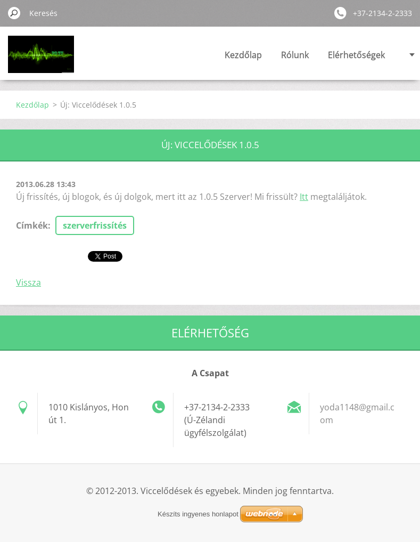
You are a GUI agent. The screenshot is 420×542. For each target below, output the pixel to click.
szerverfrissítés (95, 225)
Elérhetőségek (356, 55)
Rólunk (295, 55)
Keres (14, 12)
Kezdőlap (243, 55)
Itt (304, 197)
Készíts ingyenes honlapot (198, 514)
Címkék (32, 225)
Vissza (28, 282)
